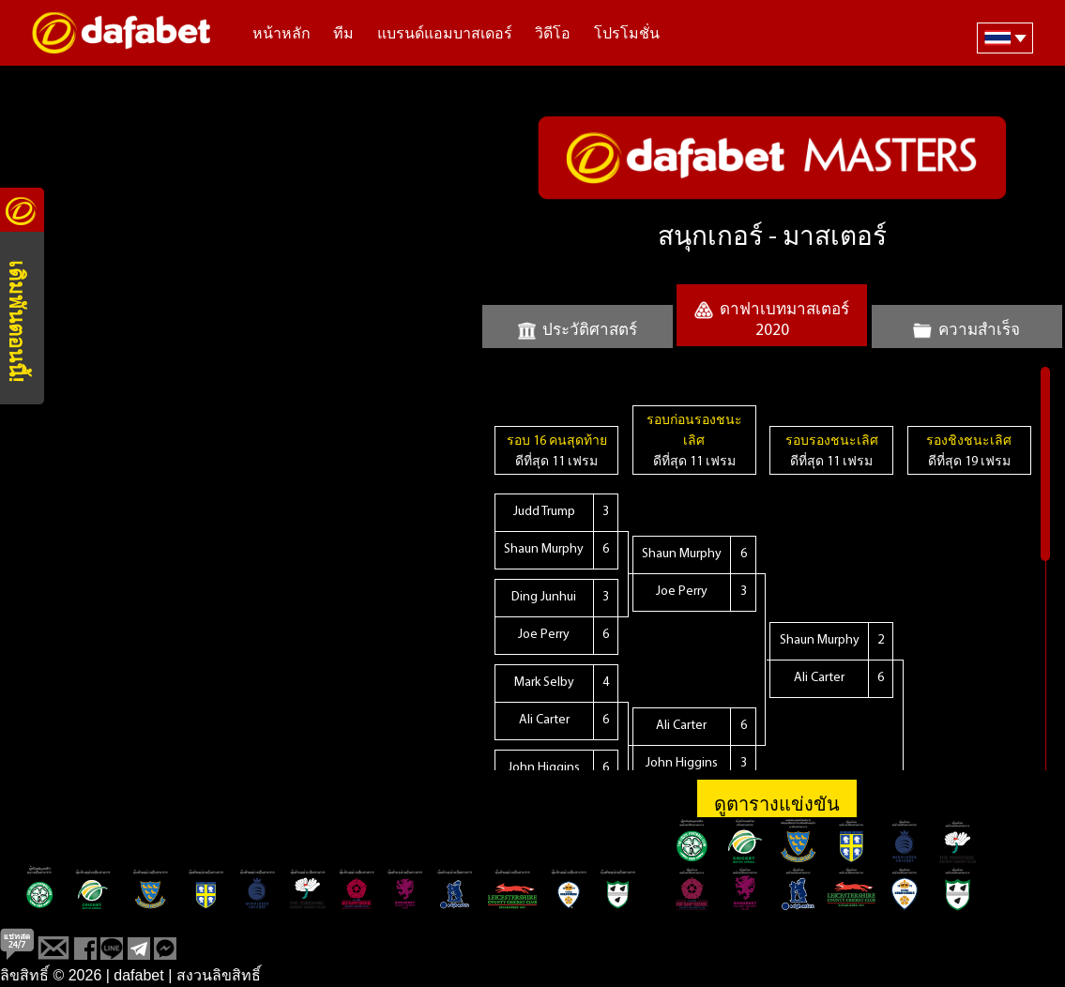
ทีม (343, 34)
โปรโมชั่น (627, 34)
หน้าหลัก (281, 34)
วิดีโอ (553, 34)
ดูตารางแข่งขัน (777, 806)
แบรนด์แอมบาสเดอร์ (444, 34)
